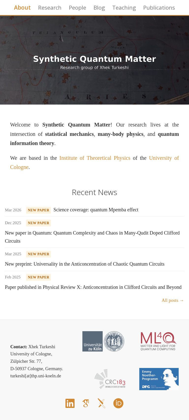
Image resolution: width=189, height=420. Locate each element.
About (22, 7)
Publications (159, 7)
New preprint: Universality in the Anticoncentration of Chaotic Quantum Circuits (84, 264)
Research (50, 7)
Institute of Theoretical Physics (95, 158)
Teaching (124, 7)
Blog (99, 7)
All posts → (173, 300)
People (77, 7)
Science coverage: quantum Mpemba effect (95, 209)
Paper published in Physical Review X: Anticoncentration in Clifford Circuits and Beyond (93, 287)
